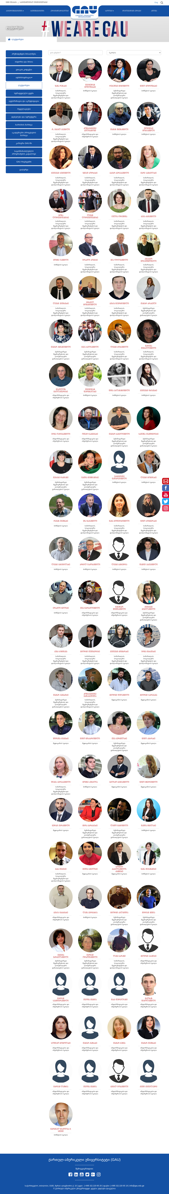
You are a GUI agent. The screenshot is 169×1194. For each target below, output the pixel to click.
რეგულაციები (24, 109)
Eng (156, 2)
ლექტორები (24, 85)
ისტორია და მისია (24, 62)
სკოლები (109, 11)
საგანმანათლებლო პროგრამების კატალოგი (24, 152)
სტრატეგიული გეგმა (24, 93)
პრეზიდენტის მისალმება (24, 54)
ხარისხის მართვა (24, 125)
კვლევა (154, 11)
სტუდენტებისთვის (37, 11)
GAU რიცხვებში (23, 162)
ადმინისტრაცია (24, 77)
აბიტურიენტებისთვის (15, 11)
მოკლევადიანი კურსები (131, 11)
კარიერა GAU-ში (24, 143)
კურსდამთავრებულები (60, 11)
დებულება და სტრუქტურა (23, 117)
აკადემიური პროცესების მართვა (24, 133)
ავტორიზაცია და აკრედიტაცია (24, 101)
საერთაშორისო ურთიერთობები (33, 2)
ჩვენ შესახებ (11, 2)
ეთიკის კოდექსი (24, 70)
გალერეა (23, 169)
